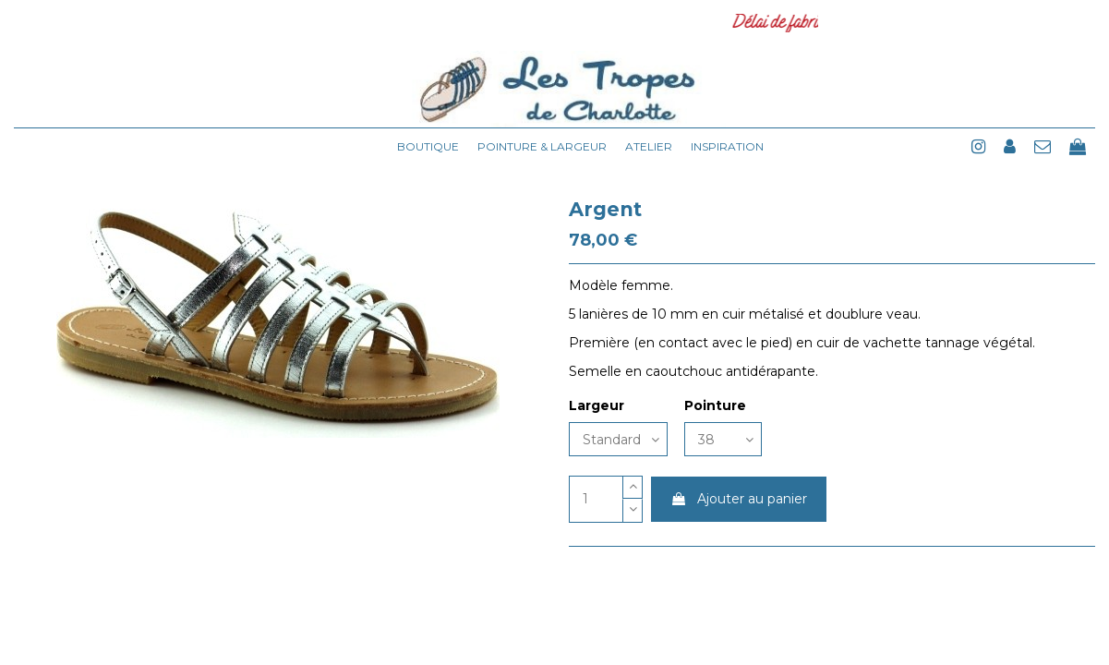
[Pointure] (723, 439)
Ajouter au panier (738, 498)
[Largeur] (618, 439)
